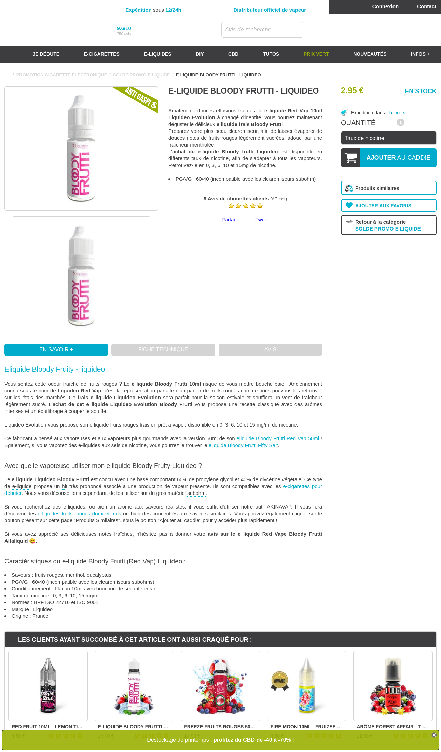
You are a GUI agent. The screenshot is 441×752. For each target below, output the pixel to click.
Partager (232, 219)
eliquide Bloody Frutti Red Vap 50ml (277, 438)
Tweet (262, 219)
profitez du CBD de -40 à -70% (252, 740)
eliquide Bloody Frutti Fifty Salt (243, 445)
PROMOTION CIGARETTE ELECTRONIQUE (61, 75)
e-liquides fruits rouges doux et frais (79, 513)
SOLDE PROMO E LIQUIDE (141, 75)
